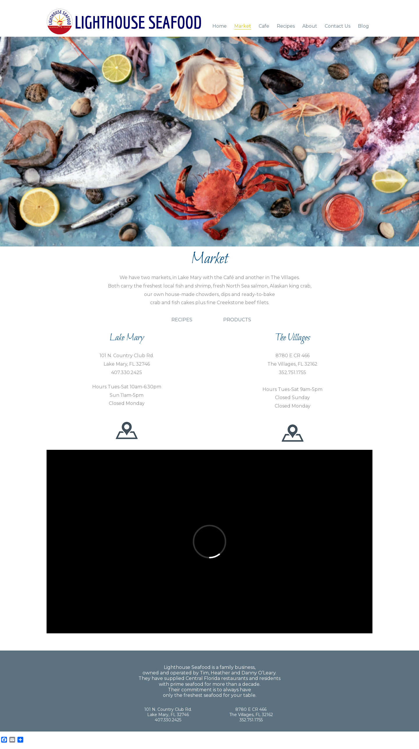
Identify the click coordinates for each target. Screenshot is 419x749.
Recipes (286, 26)
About (309, 26)
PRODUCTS (237, 319)
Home (219, 26)
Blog (363, 26)
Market (242, 26)
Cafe (264, 26)
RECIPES (181, 319)
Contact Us (337, 26)
